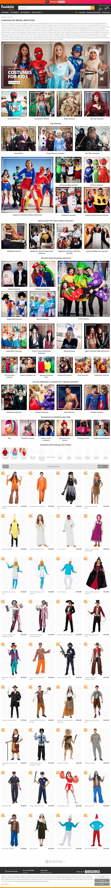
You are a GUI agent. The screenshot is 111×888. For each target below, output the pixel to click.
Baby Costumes (69, 112)
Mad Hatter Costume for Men (9, 671)
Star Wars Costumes (92, 147)
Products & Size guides (29, 867)
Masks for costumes (27, 431)
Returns (25, 871)
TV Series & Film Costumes (5, 451)
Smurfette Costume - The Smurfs (37, 586)
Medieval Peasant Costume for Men (37, 714)
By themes (14, 12)
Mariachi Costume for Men (65, 628)
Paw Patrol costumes (87, 451)
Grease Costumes (14, 282)
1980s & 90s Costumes (33, 451)
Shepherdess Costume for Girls (9, 757)
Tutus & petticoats (83, 431)
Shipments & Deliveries (29, 869)
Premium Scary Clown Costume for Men (36, 629)
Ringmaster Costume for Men (92, 629)
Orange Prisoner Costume (37, 499)
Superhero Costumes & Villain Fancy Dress (27, 208)
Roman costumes (60, 451)
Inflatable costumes (14, 244)
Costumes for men (14, 112)
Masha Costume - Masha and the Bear (92, 543)
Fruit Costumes (83, 312)
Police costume (6, 799)
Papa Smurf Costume (91, 842)
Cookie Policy (5, 884)
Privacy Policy (43, 869)
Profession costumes (68, 208)
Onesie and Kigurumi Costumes (97, 244)
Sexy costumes (69, 406)
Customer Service (11, 865)
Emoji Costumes (83, 368)
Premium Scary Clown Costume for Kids (8, 629)
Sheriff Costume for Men (9, 713)
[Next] (64, 854)
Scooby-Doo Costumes (101, 368)
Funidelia (3, 17)
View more (6, 32)
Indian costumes (51, 450)
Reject (102, 880)
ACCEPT (102, 884)
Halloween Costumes (14, 406)
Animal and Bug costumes (68, 178)
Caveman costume (62, 756)
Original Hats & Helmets (101, 431)
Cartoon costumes (96, 178)
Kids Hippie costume (8, 842)
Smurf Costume (61, 585)
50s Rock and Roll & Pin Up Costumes (42, 452)
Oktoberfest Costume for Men (92, 714)
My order (25, 866)
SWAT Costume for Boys (64, 671)
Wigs (9, 431)
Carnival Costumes (41, 406)
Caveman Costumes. (96, 451)
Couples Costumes (97, 406)
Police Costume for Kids (36, 799)
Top (76, 12)
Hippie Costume (89, 799)
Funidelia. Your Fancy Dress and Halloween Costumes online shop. (7, 7)
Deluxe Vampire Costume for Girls (92, 586)
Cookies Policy (44, 871)
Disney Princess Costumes (56, 147)
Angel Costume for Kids (36, 542)
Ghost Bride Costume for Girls (64, 500)
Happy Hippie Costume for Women (10, 500)
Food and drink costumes (14, 451)
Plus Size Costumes (97, 112)
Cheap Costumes (105, 451)
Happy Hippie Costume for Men (37, 671)
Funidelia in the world (45, 866)
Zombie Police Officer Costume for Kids (36, 757)
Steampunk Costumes (65, 368)
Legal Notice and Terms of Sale (48, 867)
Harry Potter (18, 147)
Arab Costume (61, 542)
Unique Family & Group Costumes (96, 208)
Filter (5, 460)
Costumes (4, 12)
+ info (102, 877)
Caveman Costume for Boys (91, 500)
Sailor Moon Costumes (14, 344)
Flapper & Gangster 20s (27, 368)
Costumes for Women (41, 112)
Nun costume (34, 842)
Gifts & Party (36, 12)
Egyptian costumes (69, 451)
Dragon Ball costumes (14, 312)
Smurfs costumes (42, 312)
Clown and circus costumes (78, 451)
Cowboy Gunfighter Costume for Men (90, 671)
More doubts (26, 873)
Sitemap (42, 873)
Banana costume (7, 542)
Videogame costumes (42, 282)
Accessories (25, 12)
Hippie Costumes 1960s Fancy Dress (97, 344)
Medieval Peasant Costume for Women (65, 714)
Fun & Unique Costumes (23, 451)
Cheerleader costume (63, 799)
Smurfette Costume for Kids (8, 586)
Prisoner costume (90, 756)
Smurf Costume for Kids (64, 842)
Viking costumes (69, 344)
